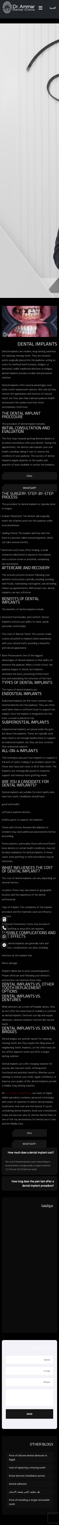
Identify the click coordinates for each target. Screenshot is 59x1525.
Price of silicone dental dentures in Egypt (28, 1457)
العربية (53, 7)
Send (29, 1413)
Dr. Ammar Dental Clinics (18, 1093)
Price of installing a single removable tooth (29, 1502)
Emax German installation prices (27, 1475)
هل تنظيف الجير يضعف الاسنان (24, 1491)
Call (29, 476)
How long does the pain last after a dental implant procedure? (32, 1183)
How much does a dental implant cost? (31, 1152)
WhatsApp (29, 488)
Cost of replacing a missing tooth (27, 1467)
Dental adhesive (18, 1483)
